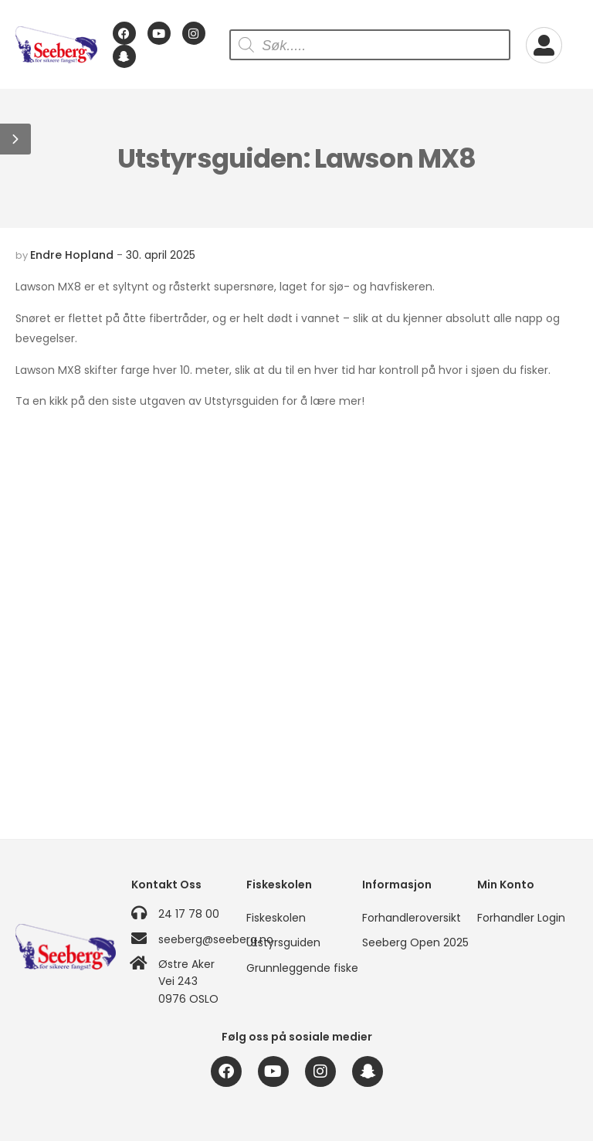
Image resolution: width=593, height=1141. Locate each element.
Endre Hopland (72, 255)
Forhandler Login (521, 917)
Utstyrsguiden (283, 942)
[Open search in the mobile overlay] (369, 44)
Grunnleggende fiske (296, 968)
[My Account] (544, 45)
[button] (15, 139)
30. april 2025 (160, 255)
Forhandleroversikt (411, 917)
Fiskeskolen (276, 917)
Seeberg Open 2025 (412, 942)
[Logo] (56, 45)
